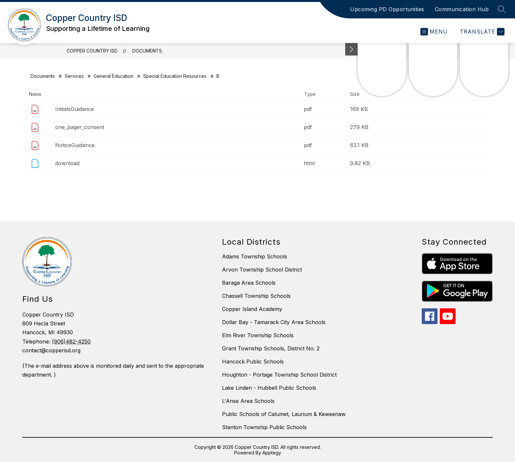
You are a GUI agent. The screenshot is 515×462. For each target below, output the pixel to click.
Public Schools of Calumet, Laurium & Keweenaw (284, 414)
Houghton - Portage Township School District (279, 374)
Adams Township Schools (254, 256)
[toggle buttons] (351, 49)
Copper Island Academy (252, 309)
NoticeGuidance (75, 145)
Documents (147, 51)
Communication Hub (462, 9)
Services (74, 76)
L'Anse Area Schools (248, 401)
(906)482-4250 (71, 341)
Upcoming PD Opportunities (387, 9)
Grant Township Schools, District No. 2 (271, 348)
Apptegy (271, 452)
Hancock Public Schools (253, 361)
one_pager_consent (79, 127)
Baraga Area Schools (249, 282)
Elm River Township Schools (258, 335)
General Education (113, 76)
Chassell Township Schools (256, 296)
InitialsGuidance (74, 109)
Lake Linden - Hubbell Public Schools (269, 388)
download (67, 163)
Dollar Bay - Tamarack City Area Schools (273, 322)
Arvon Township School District (262, 269)
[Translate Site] (481, 32)
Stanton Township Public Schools (264, 427)
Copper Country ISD (92, 51)
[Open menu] (434, 32)
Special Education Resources (175, 76)
